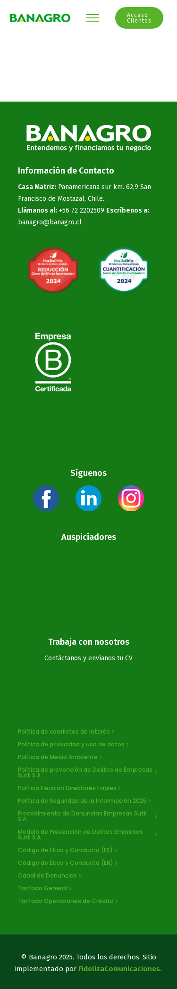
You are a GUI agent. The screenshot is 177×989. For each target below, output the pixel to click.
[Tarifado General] (45, 888)
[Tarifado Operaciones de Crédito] (69, 901)
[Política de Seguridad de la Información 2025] (85, 801)
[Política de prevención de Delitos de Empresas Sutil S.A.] (89, 772)
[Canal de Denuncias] (50, 875)
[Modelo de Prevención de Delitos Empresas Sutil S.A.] (89, 834)
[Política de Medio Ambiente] (61, 757)
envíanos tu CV (110, 658)
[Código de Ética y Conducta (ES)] (68, 850)
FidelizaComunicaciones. (120, 969)
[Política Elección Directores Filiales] (70, 788)
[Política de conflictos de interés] (67, 732)
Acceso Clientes (139, 18)
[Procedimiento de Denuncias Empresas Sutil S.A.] (89, 816)
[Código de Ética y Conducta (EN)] (68, 863)
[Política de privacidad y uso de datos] (74, 744)
